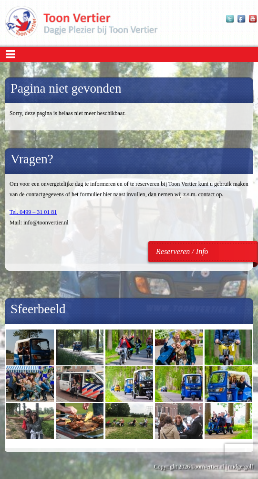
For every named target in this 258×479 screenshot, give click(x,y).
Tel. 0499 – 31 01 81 (33, 212)
